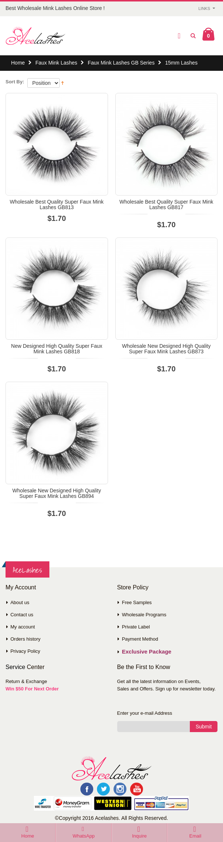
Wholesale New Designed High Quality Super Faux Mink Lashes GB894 (57, 493)
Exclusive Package (146, 651)
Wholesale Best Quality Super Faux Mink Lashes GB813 (57, 204)
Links (204, 8)
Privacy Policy (25, 651)
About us (19, 602)
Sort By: (15, 81)
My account (22, 627)
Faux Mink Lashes (56, 63)
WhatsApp (84, 836)
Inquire (139, 836)
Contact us (21, 614)
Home (18, 63)
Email (195, 836)
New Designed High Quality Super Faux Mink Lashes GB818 (56, 348)
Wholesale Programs (144, 614)
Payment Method (140, 639)
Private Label (136, 627)
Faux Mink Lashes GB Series (121, 63)
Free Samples (137, 602)
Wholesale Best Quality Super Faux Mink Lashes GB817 (166, 204)
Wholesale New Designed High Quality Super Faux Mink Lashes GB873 (166, 348)
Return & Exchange (26, 681)
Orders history (25, 639)
